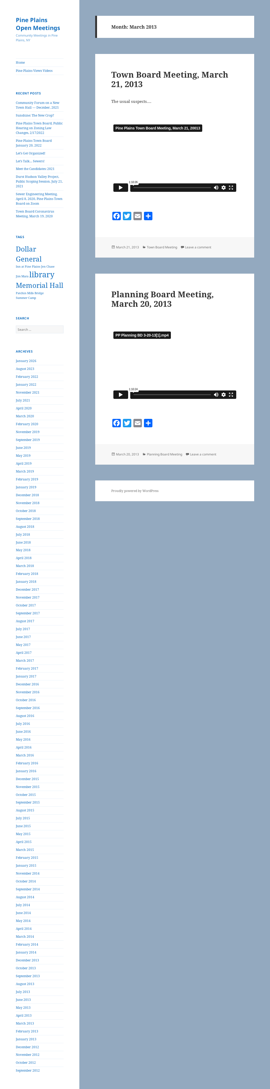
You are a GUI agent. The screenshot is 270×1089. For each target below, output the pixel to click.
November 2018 (28, 503)
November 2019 (28, 432)
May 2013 (23, 1007)
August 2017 (25, 621)
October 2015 (26, 794)
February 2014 (27, 944)
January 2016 (26, 771)
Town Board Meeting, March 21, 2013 (169, 79)
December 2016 (27, 684)
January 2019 (26, 487)
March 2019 (25, 471)
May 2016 (23, 739)
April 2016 (24, 747)
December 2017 (27, 589)
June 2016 (23, 731)
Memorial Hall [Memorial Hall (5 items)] (39, 285)
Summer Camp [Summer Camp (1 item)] (26, 298)
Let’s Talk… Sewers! (30, 161)
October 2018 (26, 511)
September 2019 (28, 440)
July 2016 (23, 723)
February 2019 (27, 479)
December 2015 (27, 779)
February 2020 (27, 424)
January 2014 (26, 952)
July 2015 (23, 818)
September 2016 (28, 708)
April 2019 (24, 463)
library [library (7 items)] (41, 274)
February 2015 (27, 857)
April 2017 (24, 652)
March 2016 (25, 755)
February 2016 (27, 763)
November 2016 (28, 692)
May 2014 (23, 921)
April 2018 (24, 558)
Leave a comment (198, 247)
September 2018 (28, 518)
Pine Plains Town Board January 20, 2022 (34, 143)
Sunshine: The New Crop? (35, 115)
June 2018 (23, 542)
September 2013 (28, 976)
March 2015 (25, 849)
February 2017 (27, 668)
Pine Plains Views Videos (34, 70)
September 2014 (28, 889)
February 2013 (27, 1031)
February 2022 (27, 376)
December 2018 (27, 495)
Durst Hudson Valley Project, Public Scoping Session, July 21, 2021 (39, 181)
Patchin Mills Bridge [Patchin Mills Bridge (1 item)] (30, 293)
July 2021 (23, 400)
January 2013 (26, 1039)
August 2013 (25, 984)
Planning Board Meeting (164, 454)
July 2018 (23, 534)
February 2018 (27, 573)
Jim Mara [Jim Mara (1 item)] (22, 276)
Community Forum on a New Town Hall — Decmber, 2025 (37, 105)
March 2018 (25, 566)
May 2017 (23, 645)
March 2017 (25, 660)
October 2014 (26, 881)
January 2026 (26, 361)
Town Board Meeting (162, 247)
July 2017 (23, 629)
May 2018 (23, 550)
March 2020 (25, 416)
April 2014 (24, 928)
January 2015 (26, 865)
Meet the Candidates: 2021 (35, 169)
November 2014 (28, 873)
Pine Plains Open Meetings (38, 24)
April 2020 (24, 408)
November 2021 (28, 392)
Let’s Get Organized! (30, 153)
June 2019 (23, 447)
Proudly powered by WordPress (134, 491)
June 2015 (23, 826)
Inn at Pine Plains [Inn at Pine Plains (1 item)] (28, 266)
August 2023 (25, 369)
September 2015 (28, 802)
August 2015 (25, 810)
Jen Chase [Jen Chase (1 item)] (48, 266)
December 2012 (27, 1047)
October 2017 (26, 605)
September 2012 (28, 1070)
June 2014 (23, 913)
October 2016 (26, 700)
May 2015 (23, 834)
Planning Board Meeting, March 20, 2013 (162, 299)
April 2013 (24, 1015)
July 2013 (23, 992)
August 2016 (25, 716)
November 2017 (28, 597)
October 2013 (26, 968)
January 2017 (26, 676)
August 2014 (25, 897)
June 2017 (23, 637)
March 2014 (25, 936)
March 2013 (25, 1023)
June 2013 (23, 999)
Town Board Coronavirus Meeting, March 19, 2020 (35, 213)
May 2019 (23, 455)
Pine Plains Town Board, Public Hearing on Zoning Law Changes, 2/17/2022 (39, 128)
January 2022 (26, 384)
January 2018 (26, 581)
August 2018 (25, 526)
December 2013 (27, 960)
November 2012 (28, 1054)
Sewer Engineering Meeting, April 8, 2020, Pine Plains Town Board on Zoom (39, 199)
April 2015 (24, 842)
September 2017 (28, 613)
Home (20, 62)
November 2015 (28, 787)
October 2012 (26, 1062)
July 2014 (23, 905)
